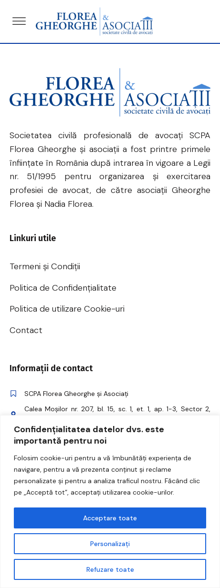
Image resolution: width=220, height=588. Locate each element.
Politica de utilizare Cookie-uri (67, 308)
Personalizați (110, 543)
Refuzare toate (110, 569)
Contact (26, 330)
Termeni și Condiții (45, 266)
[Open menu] (19, 21)
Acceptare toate (110, 518)
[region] (110, 501)
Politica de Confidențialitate (63, 288)
